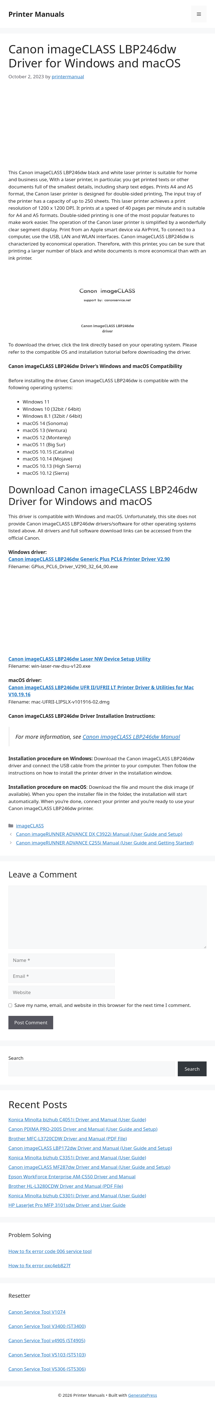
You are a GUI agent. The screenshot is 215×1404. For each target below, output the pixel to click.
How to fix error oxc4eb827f (39, 1265)
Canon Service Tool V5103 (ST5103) (47, 1354)
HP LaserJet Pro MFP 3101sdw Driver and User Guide (67, 1205)
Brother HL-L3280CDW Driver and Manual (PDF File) (65, 1186)
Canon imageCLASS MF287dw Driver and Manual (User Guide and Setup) (89, 1167)
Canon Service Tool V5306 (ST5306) (47, 1369)
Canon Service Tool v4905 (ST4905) (46, 1340)
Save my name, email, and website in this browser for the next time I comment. (103, 1005)
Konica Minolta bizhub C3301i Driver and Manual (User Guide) (77, 1195)
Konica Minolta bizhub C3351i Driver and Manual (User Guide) (77, 1157)
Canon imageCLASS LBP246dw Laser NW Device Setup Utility (79, 659)
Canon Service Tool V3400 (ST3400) (47, 1326)
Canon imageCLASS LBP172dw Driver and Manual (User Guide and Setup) (90, 1148)
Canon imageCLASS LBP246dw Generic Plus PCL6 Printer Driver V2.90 (89, 559)
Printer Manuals (36, 14)
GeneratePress (142, 1395)
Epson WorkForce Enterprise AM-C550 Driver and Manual (71, 1176)
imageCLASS (30, 825)
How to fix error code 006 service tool (50, 1251)
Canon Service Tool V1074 (37, 1312)
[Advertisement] (107, 130)
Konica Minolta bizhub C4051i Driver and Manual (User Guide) (77, 1119)
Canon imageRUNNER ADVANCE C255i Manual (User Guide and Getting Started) (104, 842)
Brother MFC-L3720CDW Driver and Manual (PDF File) (67, 1138)
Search (16, 1058)
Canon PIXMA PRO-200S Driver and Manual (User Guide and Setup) (82, 1129)
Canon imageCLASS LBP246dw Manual (131, 736)
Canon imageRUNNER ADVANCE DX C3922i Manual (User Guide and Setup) (99, 834)
